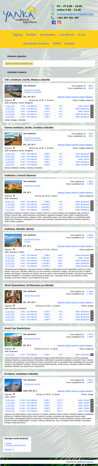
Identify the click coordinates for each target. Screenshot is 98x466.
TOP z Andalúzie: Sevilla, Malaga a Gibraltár (27, 79)
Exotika (31, 34)
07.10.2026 (9, 207)
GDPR (57, 43)
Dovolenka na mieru (36, 43)
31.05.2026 (9, 255)
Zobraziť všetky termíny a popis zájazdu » (75, 97)
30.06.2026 (9, 400)
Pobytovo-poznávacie (33, 92)
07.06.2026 (9, 258)
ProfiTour (90, 462)
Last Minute (66, 34)
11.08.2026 (9, 405)
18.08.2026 (9, 408)
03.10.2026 (9, 355)
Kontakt (69, 43)
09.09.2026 (9, 261)
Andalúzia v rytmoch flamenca (20, 175)
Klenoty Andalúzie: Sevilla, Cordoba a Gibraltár (29, 127)
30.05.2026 (9, 317)
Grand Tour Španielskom (17, 328)
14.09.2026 (9, 263)
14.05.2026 (9, 106)
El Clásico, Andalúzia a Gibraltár (21, 373)
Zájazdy (18, 34)
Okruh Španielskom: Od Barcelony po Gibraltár (29, 285)
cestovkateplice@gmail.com (75, 14)
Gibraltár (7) (9, 449)
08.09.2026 (9, 411)
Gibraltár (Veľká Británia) (16, 445)
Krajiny (9, 443)
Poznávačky (47, 34)
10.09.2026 (9, 117)
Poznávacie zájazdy (32, 90)
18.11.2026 (9, 210)
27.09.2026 (9, 204)
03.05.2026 (9, 312)
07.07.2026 (9, 403)
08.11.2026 (9, 266)
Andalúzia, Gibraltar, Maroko (19, 229)
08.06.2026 (9, 202)
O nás (81, 34)
